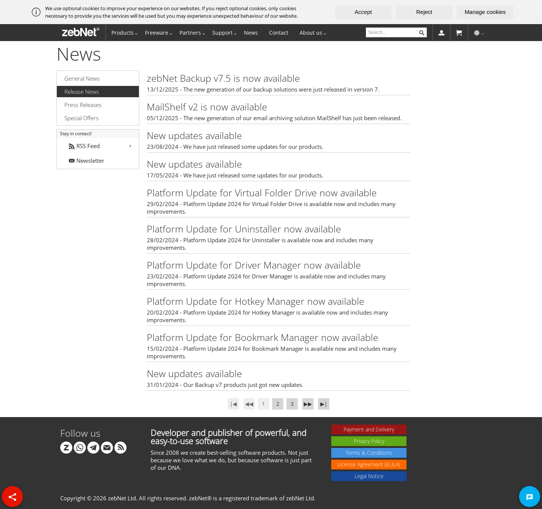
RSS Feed (84, 146)
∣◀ (233, 403)
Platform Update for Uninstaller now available (244, 228)
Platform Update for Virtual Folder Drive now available (262, 192)
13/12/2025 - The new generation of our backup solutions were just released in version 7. (263, 89)
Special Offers (81, 118)
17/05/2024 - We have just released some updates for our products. (235, 175)
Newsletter (86, 160)
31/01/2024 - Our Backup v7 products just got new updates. (225, 384)
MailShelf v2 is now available (207, 106)
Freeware (156, 32)
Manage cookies (484, 12)
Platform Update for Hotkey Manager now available (255, 301)
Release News (81, 91)
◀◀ (249, 403)
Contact (278, 32)
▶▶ (308, 403)
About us (311, 32)
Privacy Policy (369, 441)
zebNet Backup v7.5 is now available (223, 78)
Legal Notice (369, 476)
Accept (363, 12)
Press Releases (83, 105)
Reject (424, 12)
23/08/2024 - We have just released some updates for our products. (235, 146)
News (251, 32)
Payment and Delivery (369, 429)
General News (82, 78)
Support (222, 32)
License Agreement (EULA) (369, 464)
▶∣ (323, 403)
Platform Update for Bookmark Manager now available (262, 337)
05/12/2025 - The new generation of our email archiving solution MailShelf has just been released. (274, 118)
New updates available (194, 135)
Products (122, 32)
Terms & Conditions (369, 452)
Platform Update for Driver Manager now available (254, 264)
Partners (190, 32)
